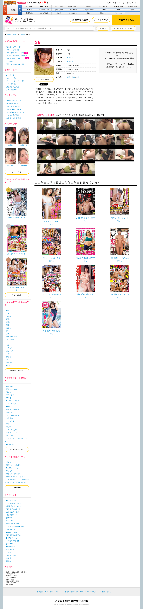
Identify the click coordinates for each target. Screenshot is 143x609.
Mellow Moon (11, 444)
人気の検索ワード (12, 90)
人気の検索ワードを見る (123, 28)
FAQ (122, 3)
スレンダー (10, 351)
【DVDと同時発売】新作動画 (16, 55)
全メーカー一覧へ (17, 449)
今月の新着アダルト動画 (15, 53)
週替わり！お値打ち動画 (15, 64)
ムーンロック (11, 404)
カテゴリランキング (13, 106)
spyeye (9, 427)
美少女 (8, 328)
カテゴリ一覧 (11, 78)
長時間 (8, 316)
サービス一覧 (131, 3)
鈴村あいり (24, 145)
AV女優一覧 (10, 75)
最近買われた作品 (12, 87)
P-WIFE (70, 58)
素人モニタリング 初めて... (17, 254)
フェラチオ (10, 339)
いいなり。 (10, 471)
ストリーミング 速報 (13, 118)
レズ (7, 354)
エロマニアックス (44, 10)
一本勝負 (12, 10)
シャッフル (10, 421)
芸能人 (8, 462)
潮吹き (8, 357)
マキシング (10, 395)
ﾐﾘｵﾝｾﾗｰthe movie (118, 6)
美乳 (7, 334)
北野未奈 (23, 165)
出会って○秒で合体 (13, 474)
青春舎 (8, 392)
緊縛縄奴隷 (29, 13)
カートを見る (126, 19)
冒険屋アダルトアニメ (14, 535)
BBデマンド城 (44, 6)
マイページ (101, 20)
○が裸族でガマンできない (15, 476)
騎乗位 (8, 365)
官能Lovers (103, 13)
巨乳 (68, 77)
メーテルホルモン (12, 415)
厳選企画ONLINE (133, 6)
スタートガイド (112, 3)
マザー (8, 424)
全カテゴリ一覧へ (17, 371)
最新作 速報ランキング (14, 109)
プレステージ (29, 6)
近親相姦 (9, 363)
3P (7, 360)
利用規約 (40, 592)
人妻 (73, 77)
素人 (7, 331)
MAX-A (118, 10)
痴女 (7, 345)
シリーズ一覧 (11, 84)
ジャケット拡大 (44, 79)
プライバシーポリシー (54, 592)
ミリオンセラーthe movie (15, 526)
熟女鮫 (59, 13)
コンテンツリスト (92, 592)
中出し (78, 77)
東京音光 (9, 418)
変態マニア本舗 (11, 389)
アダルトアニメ (73, 13)
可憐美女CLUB (59, 10)
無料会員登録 (80, 20)
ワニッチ (9, 435)
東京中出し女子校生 (13, 465)
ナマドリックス (11, 430)
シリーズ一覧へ (17, 487)
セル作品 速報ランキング (15, 112)
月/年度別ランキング (13, 101)
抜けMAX (29, 10)
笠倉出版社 (10, 412)
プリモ (8, 398)
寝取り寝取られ (11, 336)
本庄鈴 (10, 145)
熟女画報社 (10, 386)
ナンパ (8, 342)
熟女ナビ (88, 6)
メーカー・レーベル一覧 (15, 81)
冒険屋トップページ (13, 47)
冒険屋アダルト (12, 34)
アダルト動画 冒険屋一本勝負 (71, 601)
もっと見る (16, 172)
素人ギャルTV (103, 6)
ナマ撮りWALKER (88, 10)
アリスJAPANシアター (14, 503)
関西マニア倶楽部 (12, 409)
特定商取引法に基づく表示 (74, 592)
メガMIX (103, 10)
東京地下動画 (44, 13)
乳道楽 (88, 13)
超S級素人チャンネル (74, 6)
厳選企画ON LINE (12, 523)
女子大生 (9, 348)
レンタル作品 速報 (12, 115)
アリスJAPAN (59, 6)
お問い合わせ (106, 592)
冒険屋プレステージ (13, 509)
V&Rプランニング (12, 401)
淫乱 (7, 322)
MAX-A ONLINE (12, 532)
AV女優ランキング (12, 103)
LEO (8, 407)
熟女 (7, 325)
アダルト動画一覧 (12, 50)
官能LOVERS (11, 529)
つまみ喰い (133, 10)
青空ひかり (10, 165)
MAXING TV (73, 10)
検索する (103, 28)
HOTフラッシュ (117, 13)
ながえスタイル (11, 433)
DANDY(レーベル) (12, 468)
